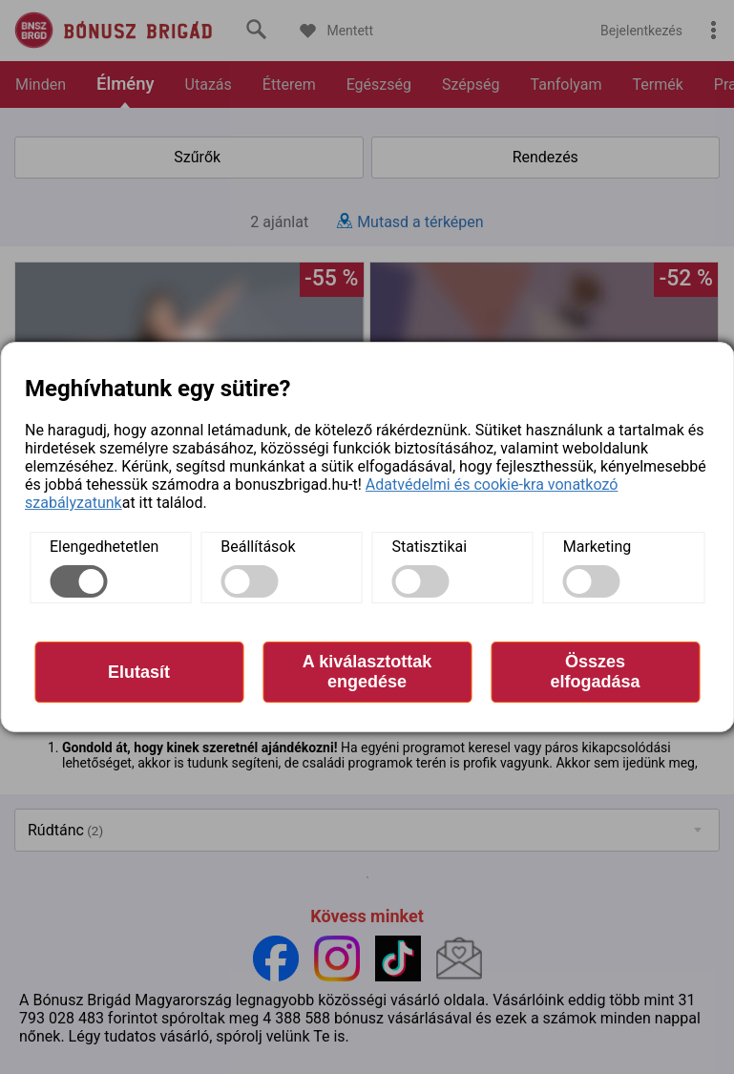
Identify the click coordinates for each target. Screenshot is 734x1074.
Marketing (597, 546)
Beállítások (257, 546)
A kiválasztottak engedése (367, 671)
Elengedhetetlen (104, 546)
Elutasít (139, 672)
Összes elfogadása (595, 671)
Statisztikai (430, 546)
